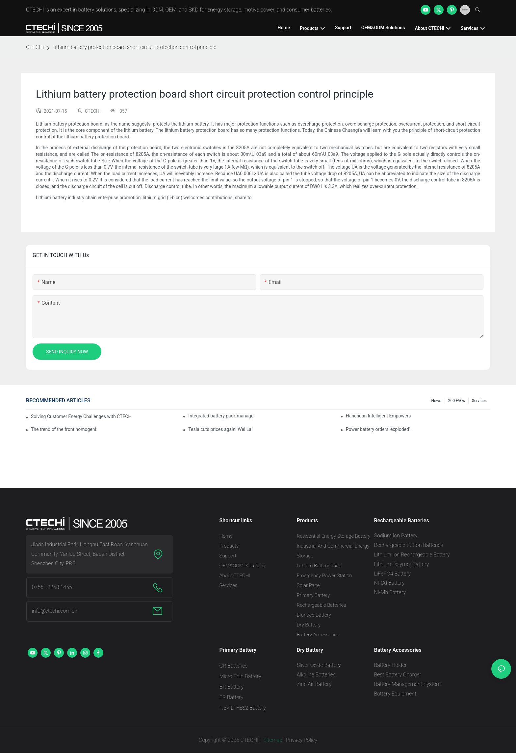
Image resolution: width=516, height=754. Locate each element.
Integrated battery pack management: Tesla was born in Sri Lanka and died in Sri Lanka (221, 415)
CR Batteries (233, 666)
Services (479, 400)
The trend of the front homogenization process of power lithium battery (63, 429)
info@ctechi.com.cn (54, 611)
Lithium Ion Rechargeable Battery (412, 555)
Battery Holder (390, 665)
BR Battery (231, 687)
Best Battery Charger (398, 675)
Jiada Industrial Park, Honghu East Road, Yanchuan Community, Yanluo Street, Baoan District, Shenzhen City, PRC (89, 554)
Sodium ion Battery (396, 535)
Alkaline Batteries (316, 675)
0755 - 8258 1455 (52, 587)
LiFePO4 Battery (392, 574)
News (436, 400)
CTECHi (35, 47)
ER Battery (231, 697)
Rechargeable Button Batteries (408, 545)
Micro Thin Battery (240, 676)
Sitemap (272, 740)
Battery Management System (407, 684)
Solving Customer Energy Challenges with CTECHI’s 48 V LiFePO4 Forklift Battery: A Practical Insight (81, 416)
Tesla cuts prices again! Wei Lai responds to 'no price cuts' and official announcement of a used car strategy (221, 429)
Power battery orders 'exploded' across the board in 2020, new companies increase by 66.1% (378, 429)
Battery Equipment (395, 694)
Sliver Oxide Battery (319, 665)
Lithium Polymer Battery (401, 564)
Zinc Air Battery (314, 684)
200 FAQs (456, 400)
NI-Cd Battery (389, 583)
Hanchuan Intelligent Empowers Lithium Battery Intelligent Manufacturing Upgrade (378, 415)
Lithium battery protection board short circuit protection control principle (134, 47)
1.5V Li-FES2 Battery (242, 708)
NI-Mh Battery (390, 592)
